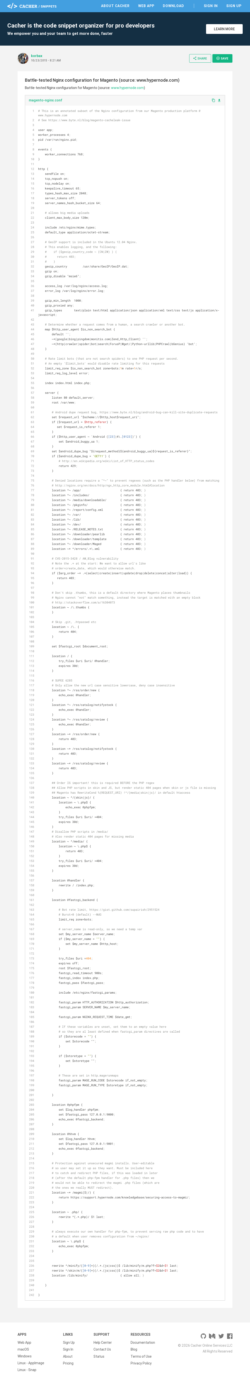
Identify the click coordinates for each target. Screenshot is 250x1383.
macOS (23, 1349)
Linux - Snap (27, 1370)
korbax (36, 56)
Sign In (211, 6)
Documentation (143, 1342)
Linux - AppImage (31, 1363)
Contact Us (102, 1349)
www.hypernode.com (127, 88)
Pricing (68, 1363)
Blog (134, 1349)
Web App (146, 6)
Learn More (224, 29)
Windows (24, 1356)
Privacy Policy (141, 1363)
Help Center (103, 1342)
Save (222, 58)
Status (99, 1356)
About (68, 1356)
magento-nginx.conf (45, 100)
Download (173, 6)
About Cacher (115, 6)
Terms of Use (141, 1356)
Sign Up (233, 6)
